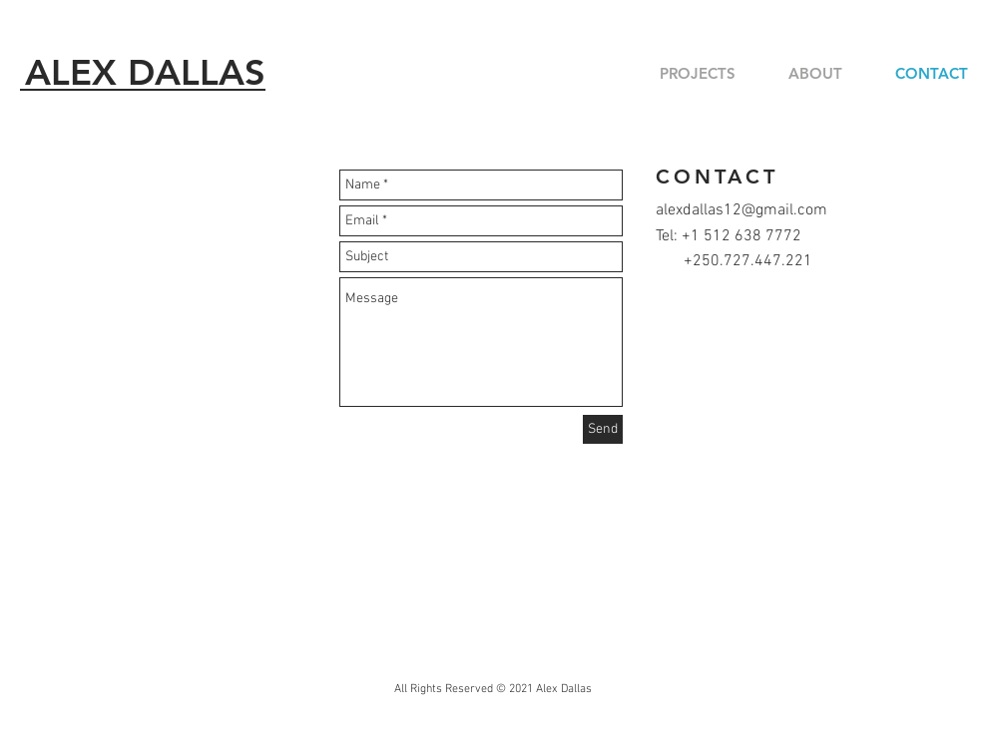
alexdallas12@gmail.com (741, 210)
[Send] (603, 429)
